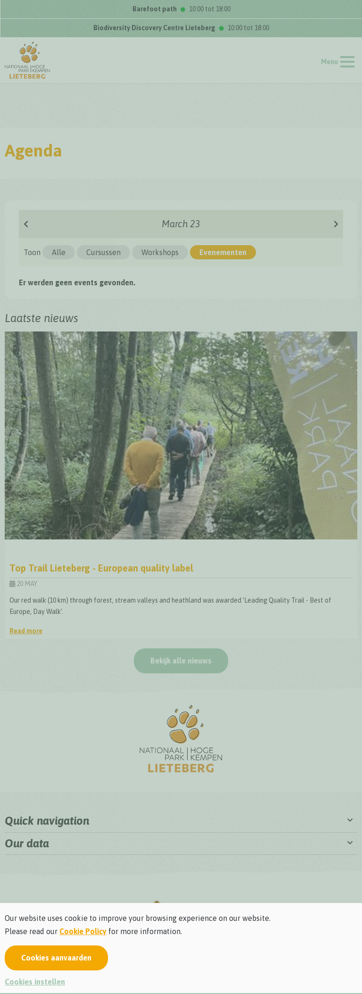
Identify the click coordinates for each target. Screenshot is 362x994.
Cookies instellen (35, 981)
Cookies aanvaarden (56, 957)
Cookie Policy (83, 931)
